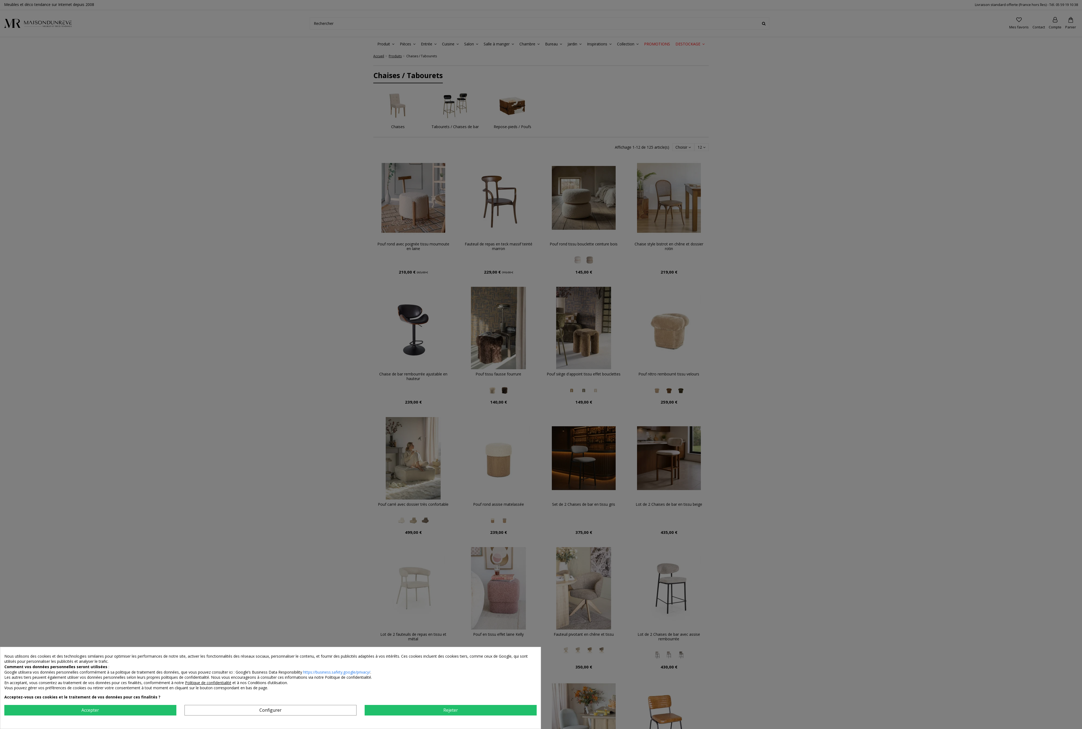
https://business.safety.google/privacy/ (336, 672)
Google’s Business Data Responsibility (269, 672)
